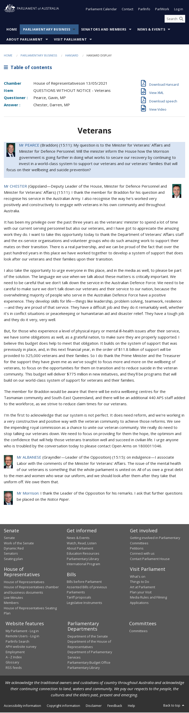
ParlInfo (144, 9)
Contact (127, 9)
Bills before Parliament (84, 582)
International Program (83, 564)
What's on (137, 577)
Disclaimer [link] (94, 706)
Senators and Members (103, 30)
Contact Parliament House (150, 559)
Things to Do (139, 582)
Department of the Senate (88, 636)
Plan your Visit (141, 592)
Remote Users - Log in (22, 636)
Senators (11, 554)
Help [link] (131, 706)
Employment (15, 652)
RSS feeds (14, 668)
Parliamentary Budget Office (89, 663)
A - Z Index (14, 657)
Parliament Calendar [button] (101, 9)
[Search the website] (175, 19)
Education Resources (83, 554)
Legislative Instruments (84, 603)
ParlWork (162, 9)
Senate (9, 538)
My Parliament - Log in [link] (22, 631)
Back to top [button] (174, 706)
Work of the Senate (19, 543)
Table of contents (28, 68)
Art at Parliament (142, 587)
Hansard (71, 56)
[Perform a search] (181, 19)
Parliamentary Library (83, 559)
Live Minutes (13, 598)
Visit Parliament (70, 40)
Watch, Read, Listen (82, 543)
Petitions (137, 548)
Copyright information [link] (63, 706)
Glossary (12, 662)
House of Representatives (24, 582)
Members (11, 603)
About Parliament (24, 40)
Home (11, 30)
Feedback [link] (114, 706)
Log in (178, 9)
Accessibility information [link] (22, 706)
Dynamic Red (14, 548)
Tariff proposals (79, 597)
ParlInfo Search (17, 642)
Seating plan (13, 559)
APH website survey (21, 647)
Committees (138, 631)
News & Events (151, 30)
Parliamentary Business (46, 30)
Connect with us (142, 554)
